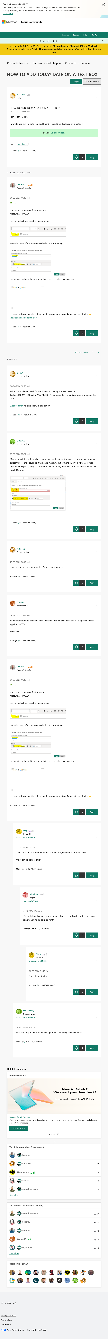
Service (85, 63)
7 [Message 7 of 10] (18, 640)
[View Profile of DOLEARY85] (22, 184)
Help (85, 35)
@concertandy (16, 405)
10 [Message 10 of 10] (19, 414)
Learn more (8, 13)
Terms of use (6, 1320)
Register (65, 35)
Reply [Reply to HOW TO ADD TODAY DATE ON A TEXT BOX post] (92, 157)
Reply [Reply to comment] (92, 333)
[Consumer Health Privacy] (36, 1329)
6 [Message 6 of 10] (37, 985)
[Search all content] (71, 41)
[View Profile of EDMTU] (20, 602)
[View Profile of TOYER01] (21, 94)
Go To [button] (94, 35)
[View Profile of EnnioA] (20, 372)
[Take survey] (18, 1128)
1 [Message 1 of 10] (18, 150)
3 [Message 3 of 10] (24, 1041)
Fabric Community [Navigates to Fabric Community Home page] (31, 22)
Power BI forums (17, 63)
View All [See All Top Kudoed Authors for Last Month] (14, 1253)
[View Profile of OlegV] (26, 830)
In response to (26, 837)
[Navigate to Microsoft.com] (9, 22)
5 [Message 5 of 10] (31, 928)
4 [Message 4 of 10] (24, 869)
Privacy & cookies (8, 1315)
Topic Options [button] (91, 81)
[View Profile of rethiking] (21, 548)
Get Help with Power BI (61, 63)
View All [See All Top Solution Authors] (14, 1195)
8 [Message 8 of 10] (18, 576)
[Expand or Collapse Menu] (4, 29)
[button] (76, 81)
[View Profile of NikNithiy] (34, 894)
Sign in (76, 35)
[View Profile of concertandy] (28, 1010)
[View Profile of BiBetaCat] (21, 440)
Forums (37, 63)
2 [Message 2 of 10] (18, 326)
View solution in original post (23, 317)
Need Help (22, 144)
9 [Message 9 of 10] (18, 522)
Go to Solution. (58, 132)
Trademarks (6, 1324)
